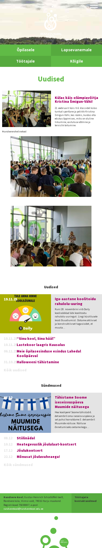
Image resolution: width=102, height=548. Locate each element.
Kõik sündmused (18, 465)
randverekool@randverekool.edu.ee (23, 509)
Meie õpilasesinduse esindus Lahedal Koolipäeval (49, 353)
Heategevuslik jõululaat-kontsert (46, 444)
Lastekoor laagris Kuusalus (41, 344)
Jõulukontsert (30, 450)
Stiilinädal (26, 438)
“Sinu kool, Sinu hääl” (36, 338)
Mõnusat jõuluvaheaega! (38, 456)
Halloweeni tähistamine (38, 362)
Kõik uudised (15, 370)
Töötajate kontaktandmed (85, 499)
